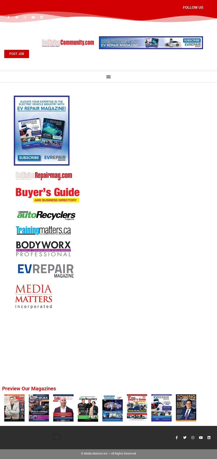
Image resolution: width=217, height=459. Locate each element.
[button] (108, 76)
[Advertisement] (108, 338)
